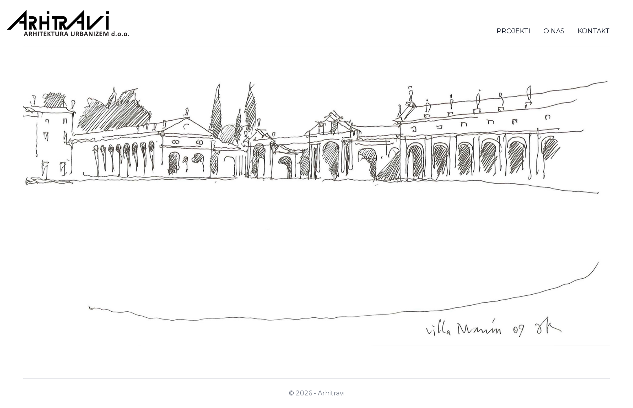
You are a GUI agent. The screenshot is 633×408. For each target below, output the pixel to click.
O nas (554, 31)
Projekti (513, 31)
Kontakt (594, 31)
